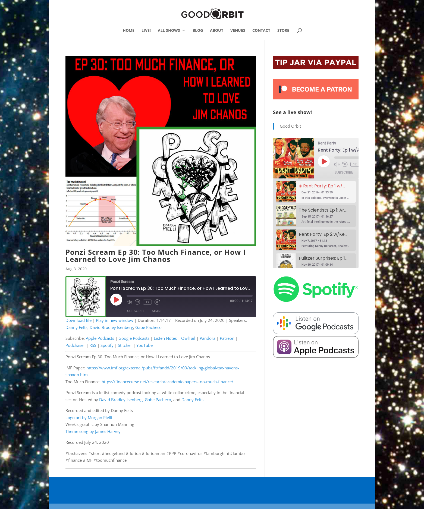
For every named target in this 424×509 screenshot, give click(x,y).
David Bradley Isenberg (111, 327)
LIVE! (146, 31)
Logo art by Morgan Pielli (88, 417)
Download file (78, 320)
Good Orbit (290, 126)
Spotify (107, 345)
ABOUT (216, 31)
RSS (92, 345)
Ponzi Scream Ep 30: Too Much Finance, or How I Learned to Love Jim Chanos (155, 255)
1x (147, 302)
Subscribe (136, 311)
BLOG (198, 31)
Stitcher (125, 345)
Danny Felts (76, 327)
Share (157, 311)
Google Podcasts (133, 338)
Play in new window (114, 320)
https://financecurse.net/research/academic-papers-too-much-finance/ (167, 381)
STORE (283, 31)
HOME (128, 31)
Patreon (227, 338)
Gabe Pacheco (148, 327)
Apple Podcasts (100, 338)
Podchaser (75, 345)
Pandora (207, 338)
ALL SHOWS (169, 31)
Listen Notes (165, 338)
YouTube (144, 345)
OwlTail (188, 338)
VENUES (237, 31)
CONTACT (261, 31)
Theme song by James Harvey (93, 431)
